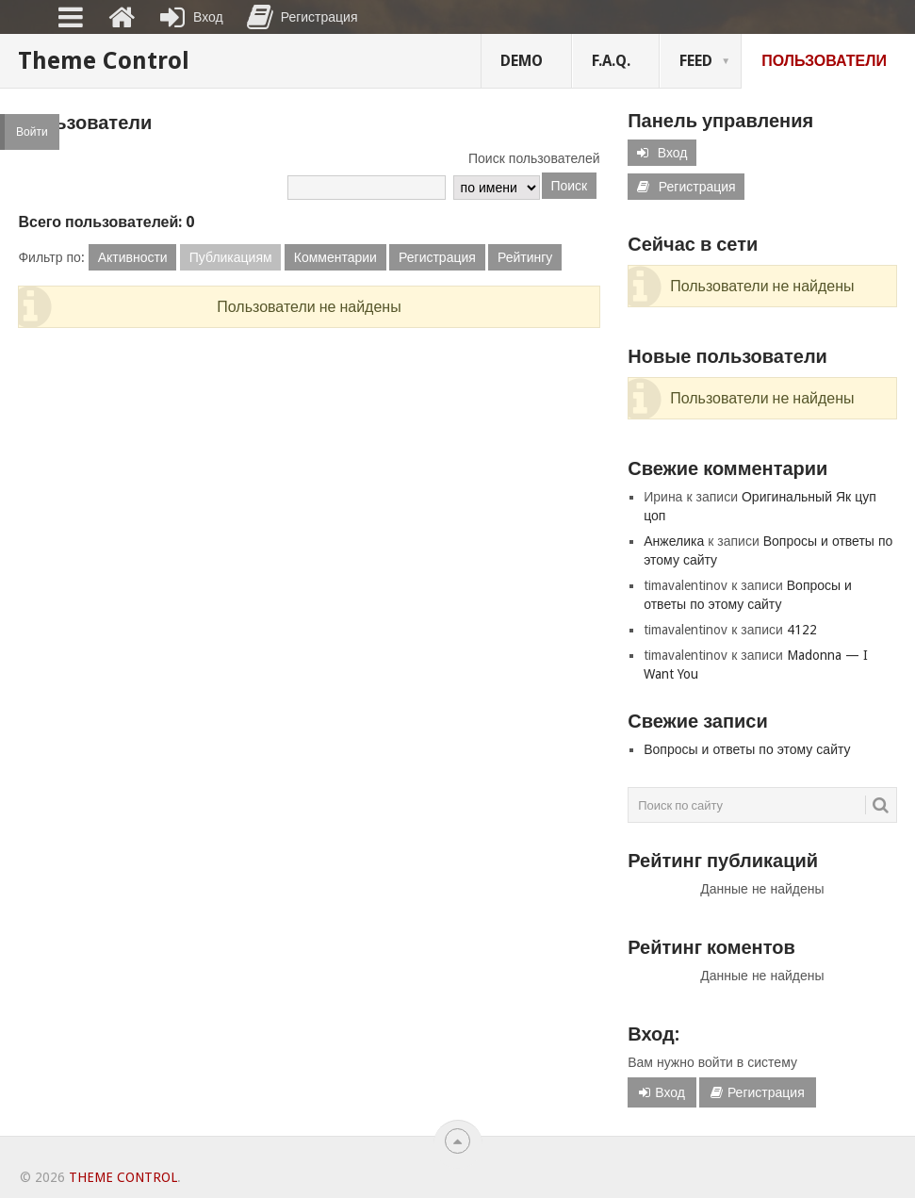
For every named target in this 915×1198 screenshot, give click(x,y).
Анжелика (674, 541)
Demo (521, 61)
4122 (802, 629)
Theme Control (103, 61)
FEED (695, 61)
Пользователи (824, 61)
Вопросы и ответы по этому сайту (747, 749)
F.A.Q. (611, 61)
